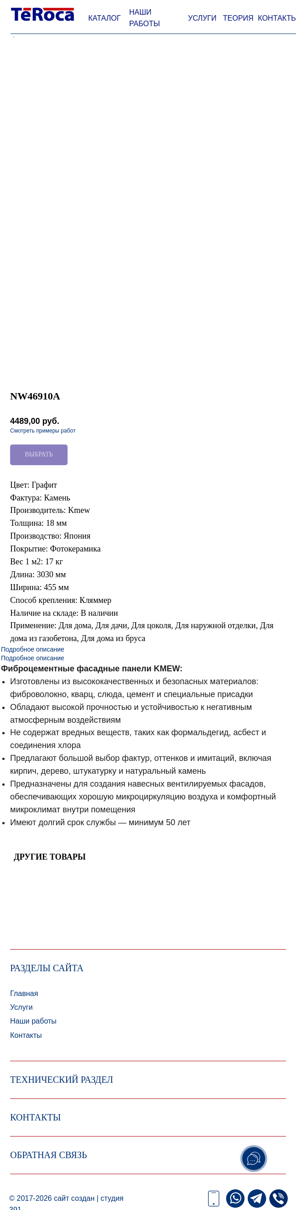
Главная (24, 993)
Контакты (26, 1035)
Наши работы (33, 1021)
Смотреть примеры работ (42, 431)
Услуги (21, 1007)
